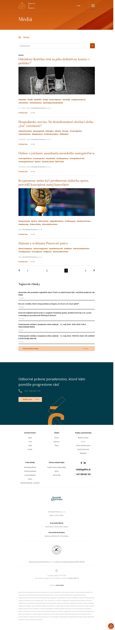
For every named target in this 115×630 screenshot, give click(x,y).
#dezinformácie (25, 131)
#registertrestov (78, 99)
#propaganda (38, 131)
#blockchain (43, 221)
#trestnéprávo (55, 99)
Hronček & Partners (83, 438)
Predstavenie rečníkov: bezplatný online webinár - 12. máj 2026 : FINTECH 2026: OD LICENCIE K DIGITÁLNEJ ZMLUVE (56, 337)
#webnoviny (23, 224)
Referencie (56, 442)
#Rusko (58, 131)
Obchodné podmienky (30, 471)
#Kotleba (22, 99)
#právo (38, 162)
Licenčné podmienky (30, 475)
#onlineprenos (62, 158)
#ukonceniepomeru (81, 248)
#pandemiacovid (56, 248)
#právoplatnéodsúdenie (53, 103)
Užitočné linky (56, 475)
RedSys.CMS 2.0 (73, 578)
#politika (38, 99)
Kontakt (30, 449)
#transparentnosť (26, 162)
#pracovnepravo (25, 248)
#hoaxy (65, 131)
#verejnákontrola (77, 158)
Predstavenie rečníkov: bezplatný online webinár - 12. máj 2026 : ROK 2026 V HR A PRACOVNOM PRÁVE (52, 325)
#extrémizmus (36, 103)
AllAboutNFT (83, 453)
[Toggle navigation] (92, 5)
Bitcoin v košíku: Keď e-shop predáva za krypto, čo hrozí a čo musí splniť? (48, 304)
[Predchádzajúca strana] (19, 271)
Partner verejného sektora (83, 445)
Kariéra (57, 471)
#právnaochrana (83, 221)
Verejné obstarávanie (83, 449)
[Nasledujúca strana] (94, 271)
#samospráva (39, 158)
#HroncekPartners (60, 252)
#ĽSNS (30, 99)
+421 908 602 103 (32, 391)
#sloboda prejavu (51, 134)
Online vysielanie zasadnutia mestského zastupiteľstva (56, 153)
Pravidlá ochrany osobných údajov (56, 467)
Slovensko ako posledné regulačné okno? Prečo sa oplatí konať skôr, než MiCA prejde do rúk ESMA (56, 293)
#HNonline (63, 134)
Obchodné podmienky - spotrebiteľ (30, 483)
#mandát (66, 99)
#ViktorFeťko (35, 224)
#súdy (45, 99)
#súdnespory (70, 221)
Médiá (26, 37)
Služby (30, 445)
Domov (30, 438)
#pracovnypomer (40, 248)
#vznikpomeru (24, 252)
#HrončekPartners (49, 224)
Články (56, 445)
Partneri (56, 438)
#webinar (68, 248)
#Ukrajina (49, 131)
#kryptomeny (24, 221)
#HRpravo (47, 252)
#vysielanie (50, 158)
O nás (30, 442)
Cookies (30, 479)
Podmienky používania (30, 467)
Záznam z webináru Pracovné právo (43, 243)
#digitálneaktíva (56, 221)
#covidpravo (37, 252)
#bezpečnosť (37, 134)
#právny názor (48, 162)
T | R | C (83, 442)
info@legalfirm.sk (83, 469)
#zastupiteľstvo (25, 158)
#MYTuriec (59, 162)
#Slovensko (23, 103)
